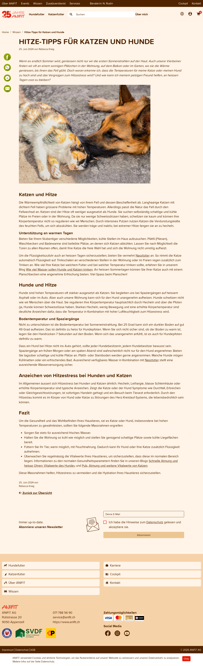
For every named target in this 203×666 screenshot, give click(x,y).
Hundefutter (36, 14)
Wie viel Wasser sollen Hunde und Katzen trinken (59, 269)
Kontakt (196, 3)
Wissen (37, 3)
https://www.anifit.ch (66, 622)
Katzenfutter (56, 14)
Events (25, 3)
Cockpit (183, 3)
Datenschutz (154, 522)
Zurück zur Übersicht (35, 493)
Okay (186, 658)
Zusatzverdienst (56, 3)
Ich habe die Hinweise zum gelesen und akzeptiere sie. (145, 524)
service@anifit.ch (64, 617)
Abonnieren (144, 534)
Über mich (141, 14)
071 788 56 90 (62, 612)
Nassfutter (143, 255)
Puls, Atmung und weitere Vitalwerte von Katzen (114, 465)
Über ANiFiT (9, 3)
